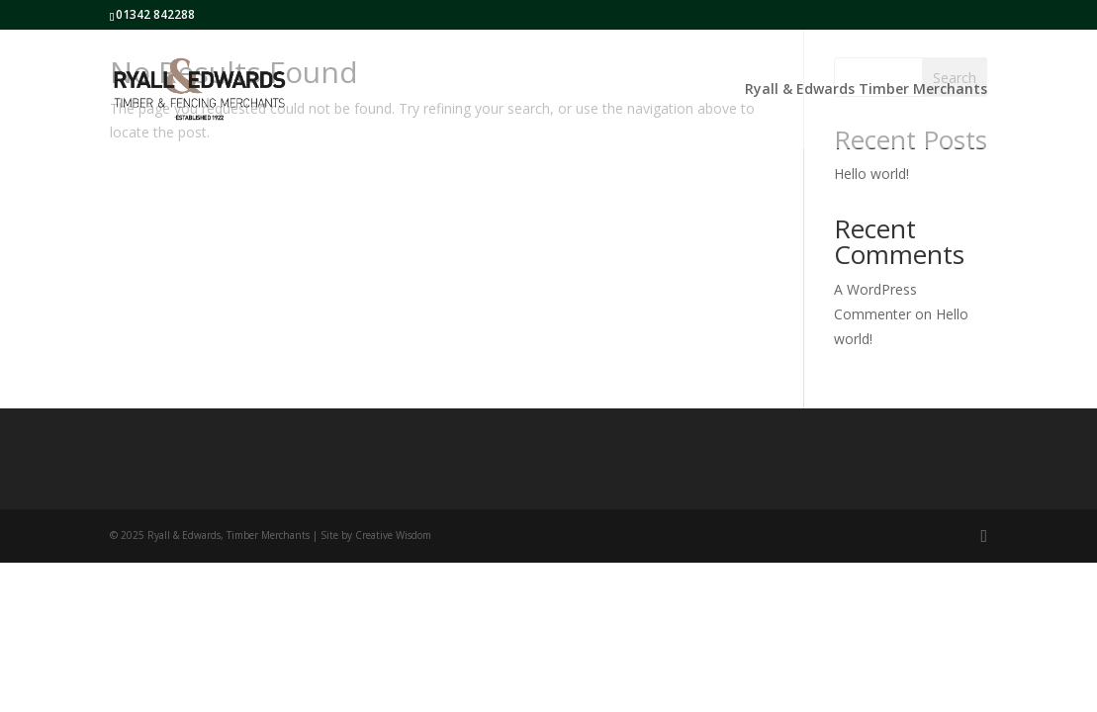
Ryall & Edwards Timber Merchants (866, 90)
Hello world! (871, 173)
